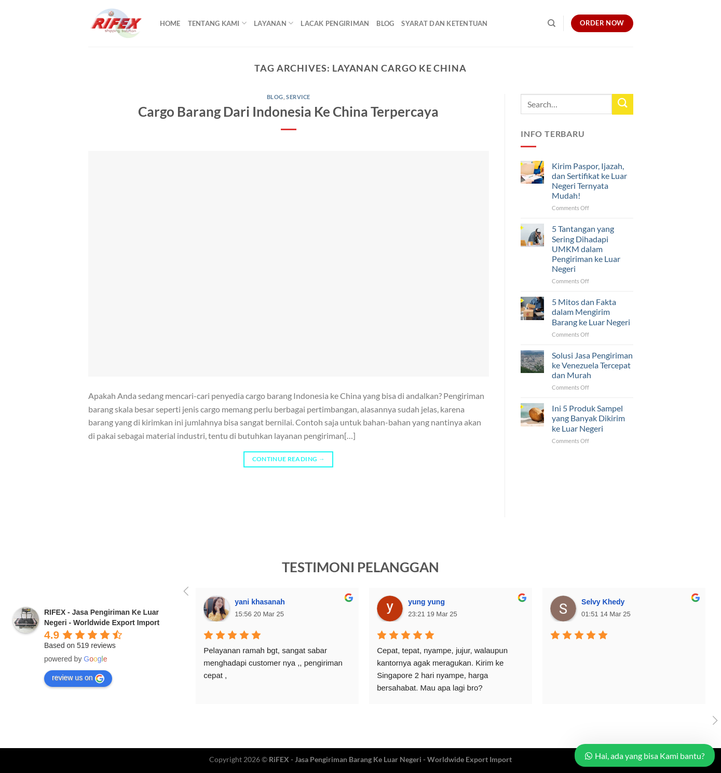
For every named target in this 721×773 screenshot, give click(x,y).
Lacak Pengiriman (335, 23)
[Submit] (622, 104)
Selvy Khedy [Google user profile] (602, 602)
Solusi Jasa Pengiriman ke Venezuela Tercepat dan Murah (592, 365)
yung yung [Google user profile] (426, 602)
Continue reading (288, 459)
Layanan (273, 23)
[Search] (551, 23)
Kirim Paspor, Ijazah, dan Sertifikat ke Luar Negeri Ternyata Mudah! (589, 181)
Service (298, 96)
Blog (385, 23)
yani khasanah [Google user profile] (260, 602)
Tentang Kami (217, 23)
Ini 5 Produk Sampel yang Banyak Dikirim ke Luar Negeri (588, 418)
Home (170, 23)
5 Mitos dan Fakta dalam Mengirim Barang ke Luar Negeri (591, 311)
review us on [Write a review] (78, 678)
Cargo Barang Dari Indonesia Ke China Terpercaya (288, 111)
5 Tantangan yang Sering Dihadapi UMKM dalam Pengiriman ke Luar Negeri (586, 248)
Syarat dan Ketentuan (444, 23)
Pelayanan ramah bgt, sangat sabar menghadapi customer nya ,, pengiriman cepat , (274, 663)
